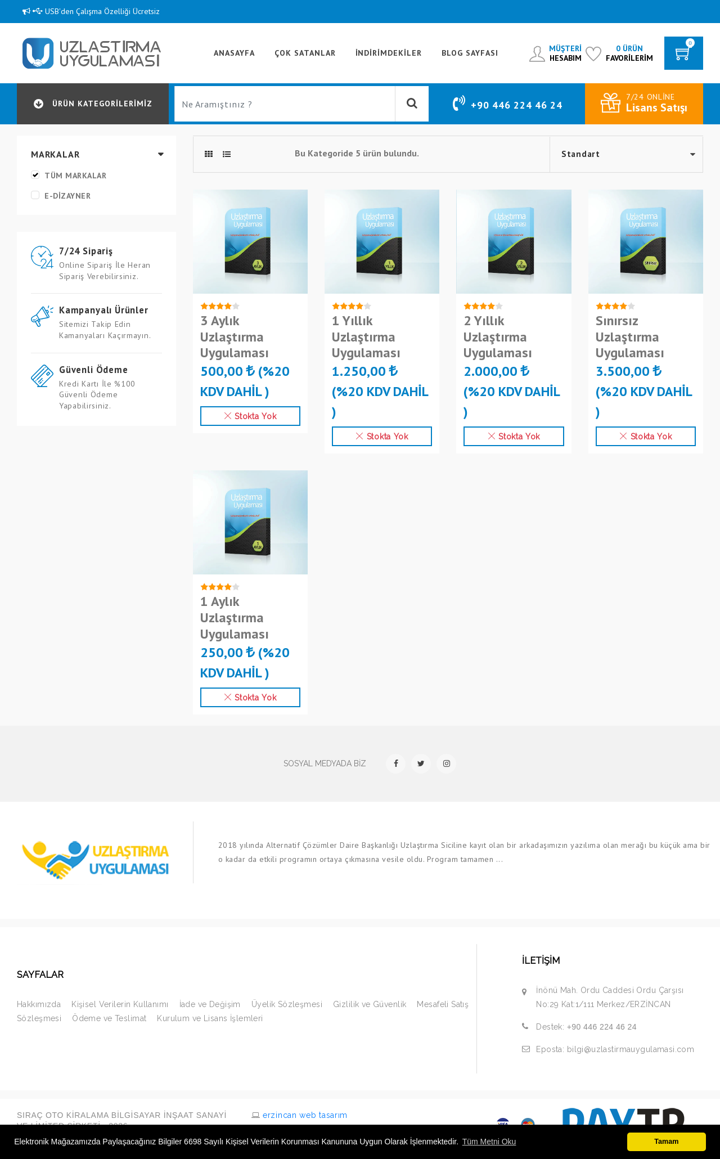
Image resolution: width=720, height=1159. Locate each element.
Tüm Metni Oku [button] (489, 1141)
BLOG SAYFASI (470, 53)
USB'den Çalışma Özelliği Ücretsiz (91, 11)
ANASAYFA (234, 53)
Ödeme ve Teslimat (109, 1018)
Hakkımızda (39, 1004)
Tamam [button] (666, 1141)
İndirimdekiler (389, 53)
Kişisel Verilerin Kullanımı (119, 1004)
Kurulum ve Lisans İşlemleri (210, 1018)
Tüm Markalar (75, 175)
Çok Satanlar (305, 53)
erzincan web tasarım (304, 1115)
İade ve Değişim (210, 1004)
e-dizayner (67, 196)
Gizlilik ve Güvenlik (369, 1004)
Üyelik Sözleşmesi (286, 1004)
